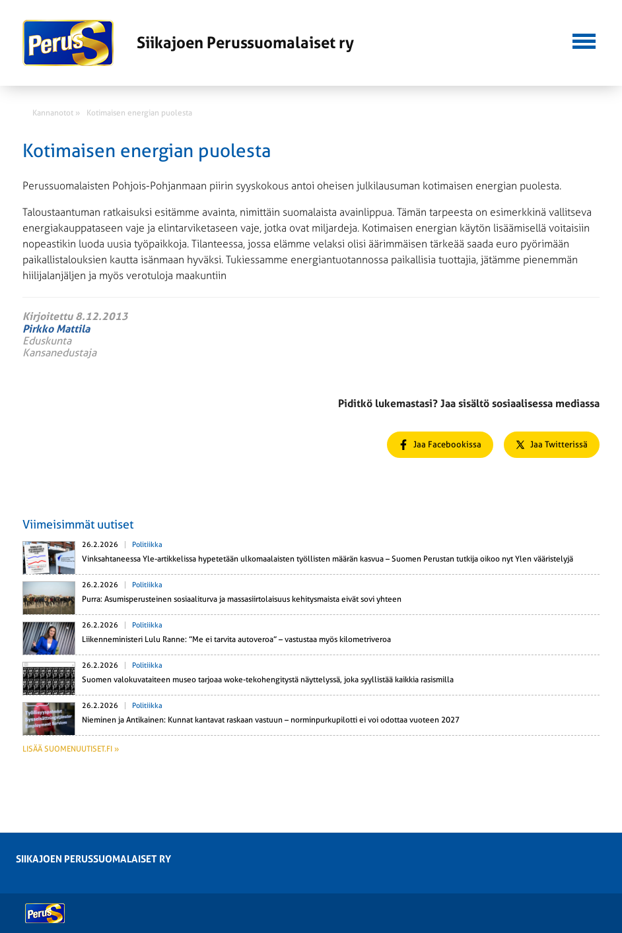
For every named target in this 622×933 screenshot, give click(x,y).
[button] (584, 39)
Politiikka (147, 544)
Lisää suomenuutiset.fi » (70, 749)
